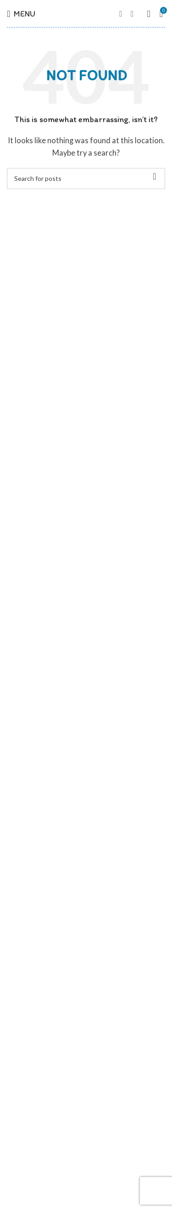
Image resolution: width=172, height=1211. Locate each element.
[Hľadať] (86, 178)
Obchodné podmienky (39, 885)
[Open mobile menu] (21, 14)
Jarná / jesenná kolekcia (42, 976)
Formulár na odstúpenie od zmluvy (58, 904)
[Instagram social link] (132, 14)
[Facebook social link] (121, 14)
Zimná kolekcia (29, 1013)
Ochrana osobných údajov (46, 866)
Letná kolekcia (28, 995)
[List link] (86, 1066)
